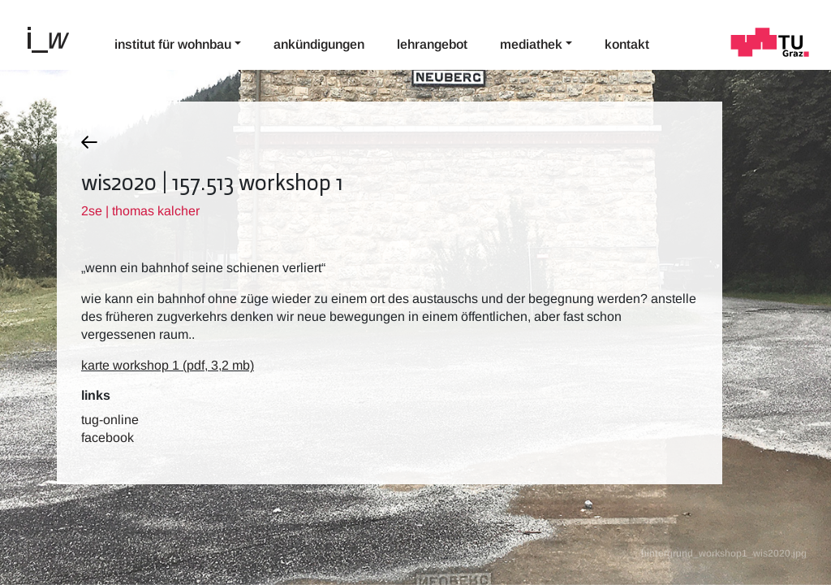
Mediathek (531, 44)
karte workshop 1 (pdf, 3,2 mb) (167, 365)
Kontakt (627, 44)
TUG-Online (110, 420)
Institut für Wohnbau (172, 44)
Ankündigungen (318, 44)
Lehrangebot (432, 44)
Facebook (107, 437)
